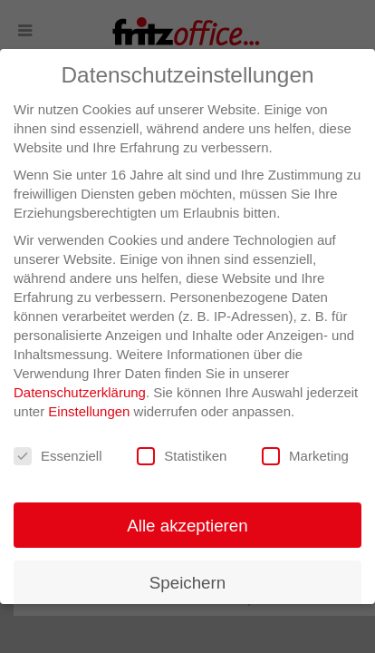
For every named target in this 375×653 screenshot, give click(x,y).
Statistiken (181, 456)
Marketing (305, 456)
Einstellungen (89, 411)
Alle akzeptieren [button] (187, 525)
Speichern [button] (187, 582)
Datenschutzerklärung (80, 392)
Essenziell (58, 456)
